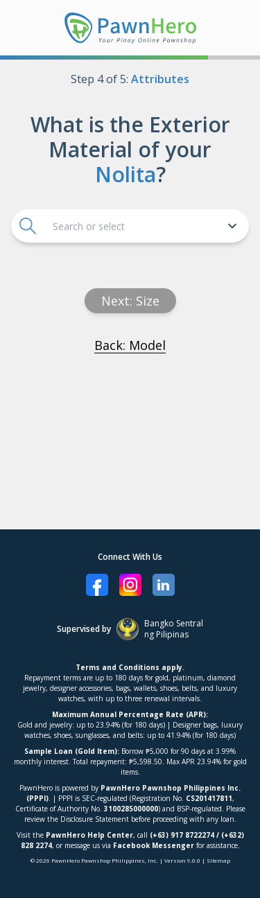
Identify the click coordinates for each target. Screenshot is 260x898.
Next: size (130, 300)
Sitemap (218, 860)
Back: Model (130, 345)
